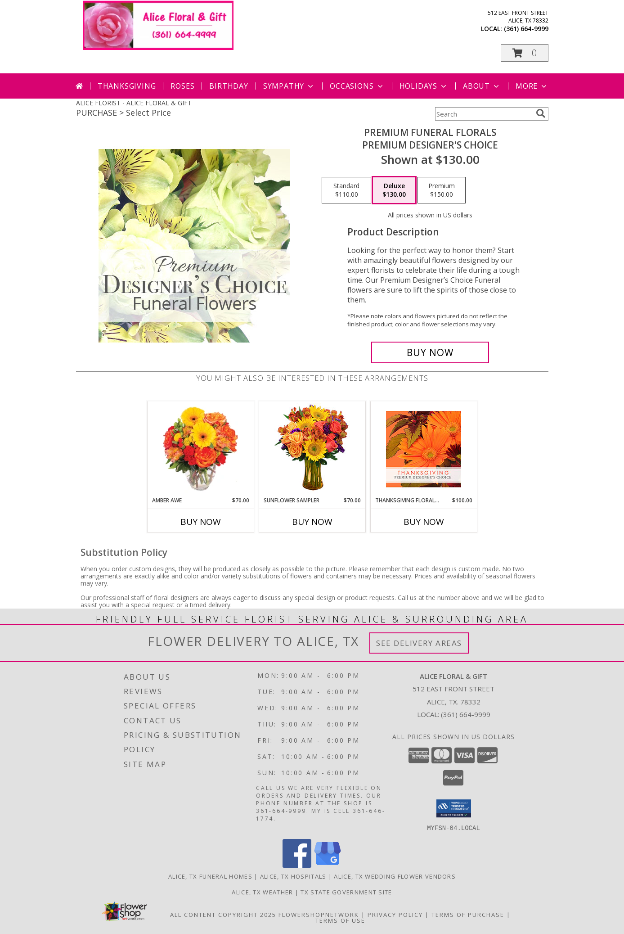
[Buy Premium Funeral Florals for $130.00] (430, 352)
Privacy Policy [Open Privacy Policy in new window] (395, 914)
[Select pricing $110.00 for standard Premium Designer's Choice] (346, 190)
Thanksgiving (127, 86)
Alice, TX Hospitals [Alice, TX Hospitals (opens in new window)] (293, 876)
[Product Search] (483, 114)
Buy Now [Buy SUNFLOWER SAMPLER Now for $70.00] (312, 522)
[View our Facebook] (297, 865)
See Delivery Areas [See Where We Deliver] (419, 643)
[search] (541, 113)
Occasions (357, 86)
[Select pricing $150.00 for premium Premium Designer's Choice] (441, 190)
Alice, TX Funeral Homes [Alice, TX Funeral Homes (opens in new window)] (210, 876)
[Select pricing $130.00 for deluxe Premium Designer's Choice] (394, 190)
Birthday (228, 86)
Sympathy (289, 86)
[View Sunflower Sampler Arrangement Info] (312, 449)
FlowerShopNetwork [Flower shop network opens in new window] (318, 914)
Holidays (424, 86)
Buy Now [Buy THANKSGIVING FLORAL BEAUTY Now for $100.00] (424, 522)
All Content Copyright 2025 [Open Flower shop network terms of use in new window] (223, 914)
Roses (182, 86)
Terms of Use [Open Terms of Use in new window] (340, 920)
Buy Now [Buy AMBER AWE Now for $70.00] (200, 522)
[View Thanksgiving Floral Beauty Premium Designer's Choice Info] (423, 449)
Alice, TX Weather (262, 892)
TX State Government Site (346, 892)
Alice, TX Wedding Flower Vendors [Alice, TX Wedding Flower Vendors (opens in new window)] (395, 876)
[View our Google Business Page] (327, 865)
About (482, 86)
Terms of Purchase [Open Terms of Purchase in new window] (467, 914)
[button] (524, 53)
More (532, 86)
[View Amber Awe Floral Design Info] (200, 448)
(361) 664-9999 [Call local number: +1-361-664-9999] (526, 28)
